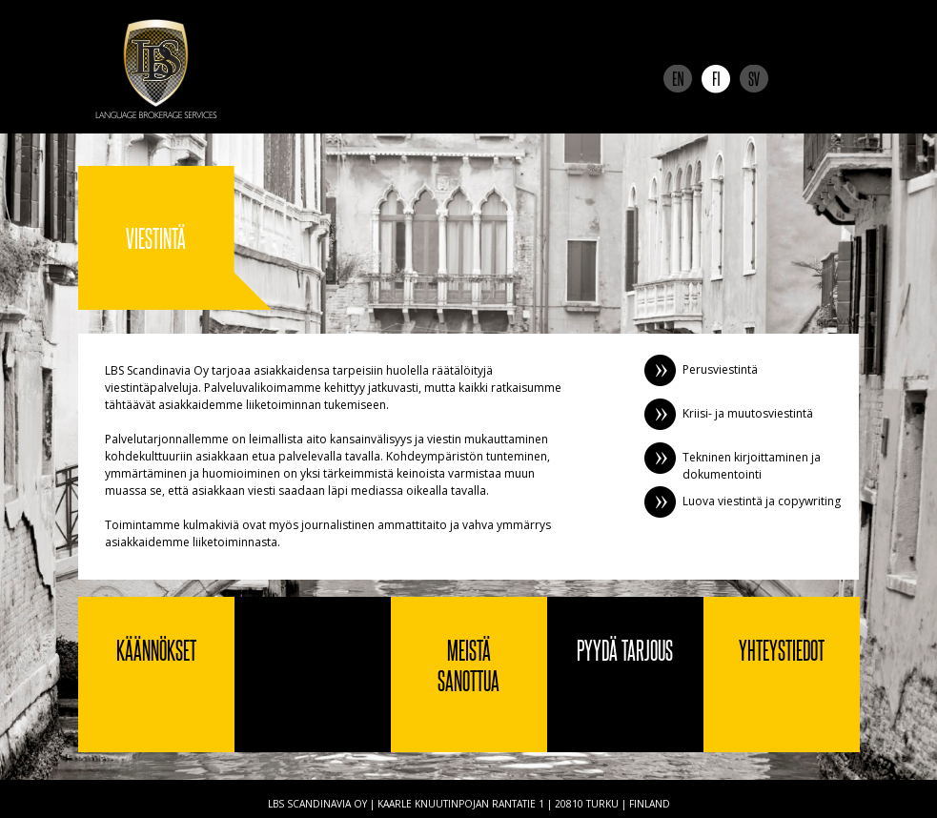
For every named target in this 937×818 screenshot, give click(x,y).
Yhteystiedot (782, 650)
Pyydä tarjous (625, 650)
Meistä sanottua (468, 665)
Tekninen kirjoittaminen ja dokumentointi (751, 465)
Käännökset (156, 650)
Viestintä (312, 674)
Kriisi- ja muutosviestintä (747, 413)
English (677, 79)
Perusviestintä (720, 369)
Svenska (754, 79)
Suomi (716, 79)
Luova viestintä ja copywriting (761, 501)
